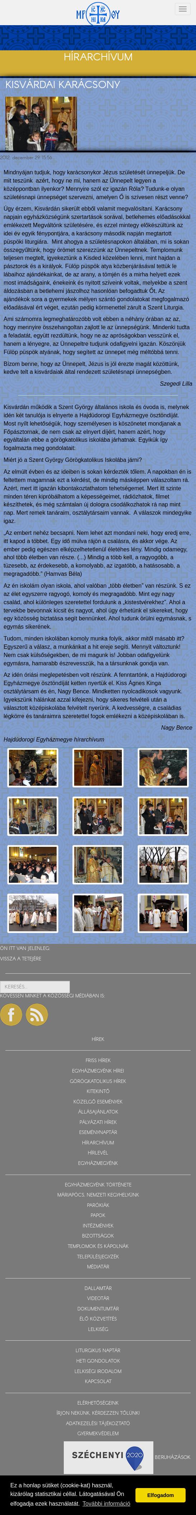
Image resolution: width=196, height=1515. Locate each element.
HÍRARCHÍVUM (98, 1143)
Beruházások (173, 1457)
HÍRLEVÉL (98, 1153)
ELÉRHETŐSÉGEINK (98, 1403)
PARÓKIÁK (98, 1205)
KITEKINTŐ (98, 1091)
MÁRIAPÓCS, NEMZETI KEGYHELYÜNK (98, 1195)
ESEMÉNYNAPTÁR (98, 1132)
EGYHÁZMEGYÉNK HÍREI (98, 1071)
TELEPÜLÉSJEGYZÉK (98, 1257)
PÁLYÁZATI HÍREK (98, 1122)
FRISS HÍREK (98, 1060)
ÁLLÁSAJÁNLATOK (98, 1112)
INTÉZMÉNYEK (98, 1226)
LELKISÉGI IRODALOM (98, 1371)
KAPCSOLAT (98, 1381)
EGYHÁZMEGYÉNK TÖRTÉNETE (98, 1185)
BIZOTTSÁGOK (98, 1236)
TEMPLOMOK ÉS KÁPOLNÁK (98, 1246)
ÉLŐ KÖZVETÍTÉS (98, 1319)
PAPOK (98, 1215)
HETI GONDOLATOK (98, 1361)
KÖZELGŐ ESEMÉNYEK (98, 1102)
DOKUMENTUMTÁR (98, 1309)
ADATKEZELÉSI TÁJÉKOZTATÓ (98, 1423)
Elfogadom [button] (160, 1495)
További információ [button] (106, 1504)
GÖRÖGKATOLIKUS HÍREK (98, 1081)
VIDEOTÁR (98, 1298)
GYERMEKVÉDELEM (98, 1434)
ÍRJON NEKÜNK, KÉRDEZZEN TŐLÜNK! (98, 1413)
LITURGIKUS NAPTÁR (98, 1351)
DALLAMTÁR (98, 1288)
